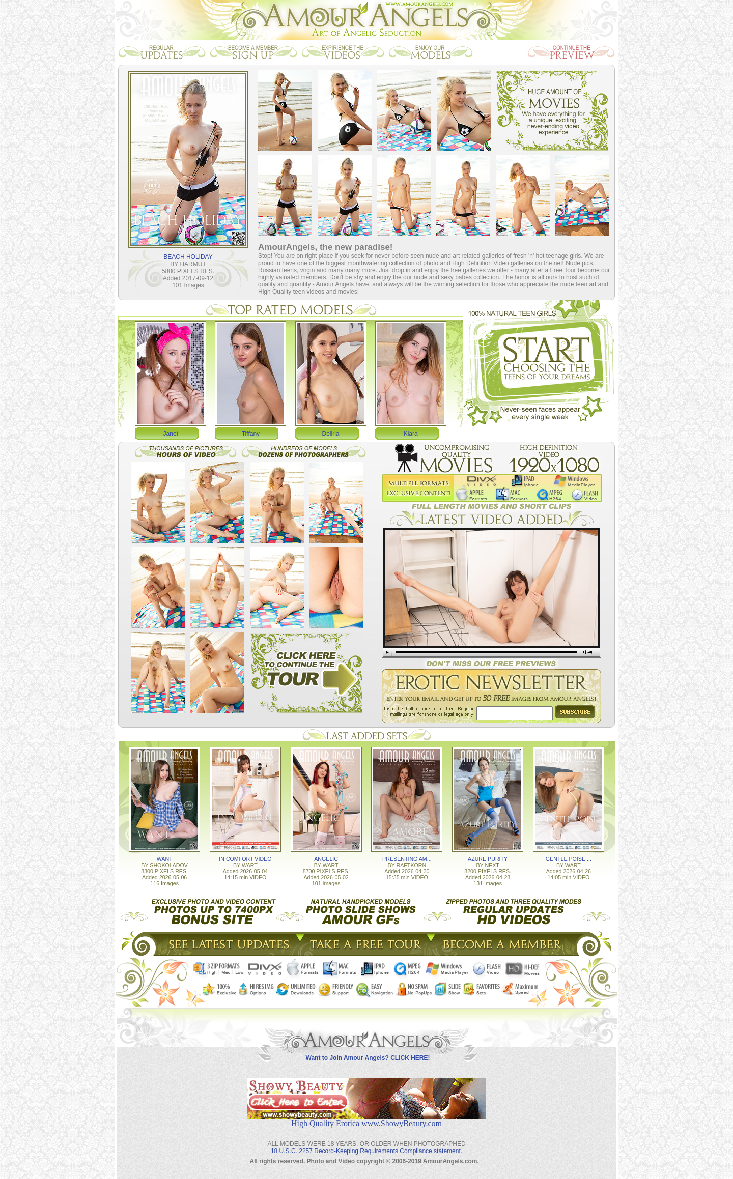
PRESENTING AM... (407, 859)
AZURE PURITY (488, 859)
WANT (165, 859)
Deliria (331, 433)
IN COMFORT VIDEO (245, 859)
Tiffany (251, 433)
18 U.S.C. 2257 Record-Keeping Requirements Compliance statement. (366, 1151)
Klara (411, 433)
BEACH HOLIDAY (187, 257)
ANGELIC (326, 859)
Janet (170, 433)
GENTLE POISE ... (568, 859)
